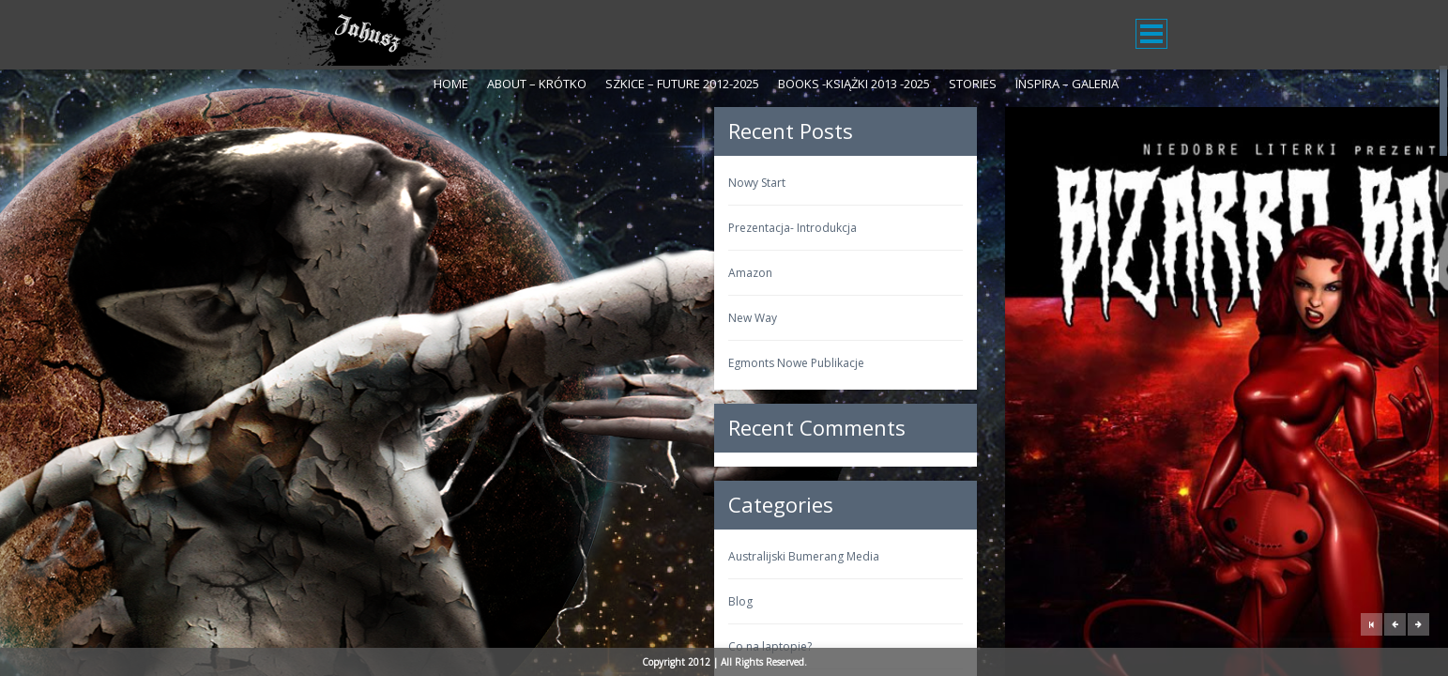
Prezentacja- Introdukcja (352, 228)
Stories (973, 83)
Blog (300, 601)
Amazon (310, 273)
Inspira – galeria (1067, 83)
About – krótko (537, 83)
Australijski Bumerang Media (363, 556)
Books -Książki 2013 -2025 (854, 83)
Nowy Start (316, 183)
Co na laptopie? (330, 646)
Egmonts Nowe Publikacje (356, 363)
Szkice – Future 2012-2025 (682, 83)
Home (451, 83)
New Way (312, 318)
